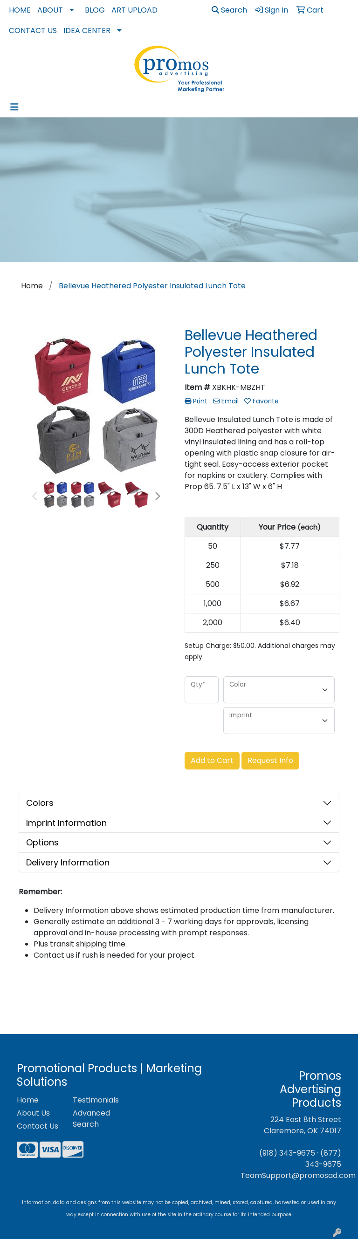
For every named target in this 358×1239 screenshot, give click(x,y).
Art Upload (134, 10)
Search (229, 10)
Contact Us (33, 30)
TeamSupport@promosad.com (298, 1175)
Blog (95, 10)
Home (20, 10)
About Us (33, 1113)
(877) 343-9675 (323, 1159)
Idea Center (86, 30)
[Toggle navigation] (14, 107)
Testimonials (95, 1100)
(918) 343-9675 (287, 1153)
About (50, 10)
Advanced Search (91, 1119)
